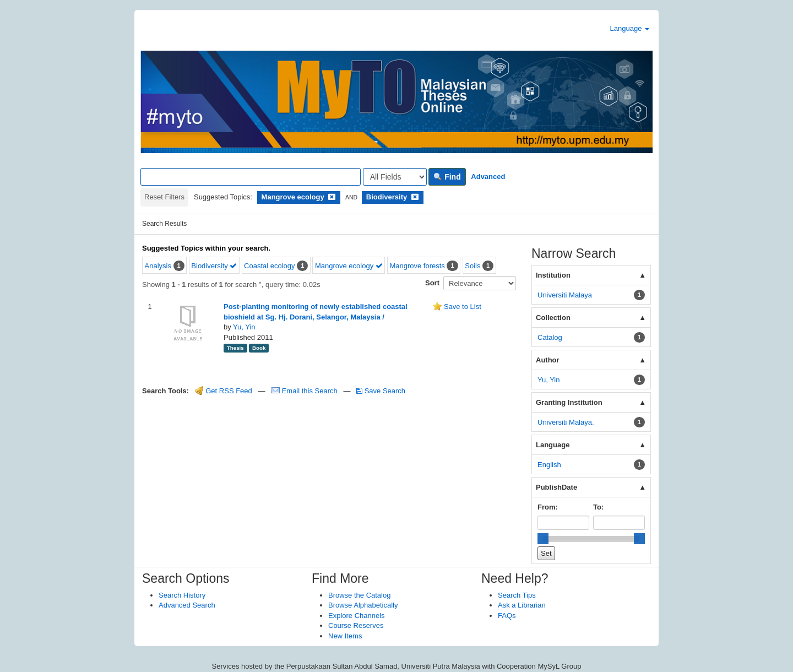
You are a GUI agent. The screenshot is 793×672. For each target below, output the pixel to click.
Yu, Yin (244, 327)
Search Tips (517, 595)
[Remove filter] (331, 197)
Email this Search (305, 391)
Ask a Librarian (522, 605)
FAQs (507, 615)
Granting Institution (569, 402)
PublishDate (556, 487)
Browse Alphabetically (363, 605)
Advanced (488, 176)
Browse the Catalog (359, 595)
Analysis (158, 266)
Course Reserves (355, 625)
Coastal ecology (269, 266)
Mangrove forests (416, 266)
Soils (472, 266)
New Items (345, 636)
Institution (553, 275)
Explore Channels (356, 615)
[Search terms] (250, 177)
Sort (432, 283)
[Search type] (395, 177)
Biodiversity (214, 266)
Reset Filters (164, 197)
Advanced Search (187, 605)
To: (598, 507)
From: (547, 507)
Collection (553, 317)
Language (629, 28)
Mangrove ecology (349, 266)
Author (548, 360)
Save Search (380, 391)
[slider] (542, 538)
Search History (182, 595)
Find (446, 176)
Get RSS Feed (223, 391)
